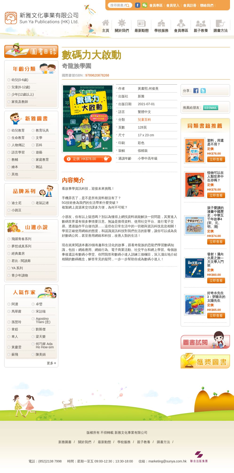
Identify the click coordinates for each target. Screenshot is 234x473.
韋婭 (15, 329)
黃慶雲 (16, 347)
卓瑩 (39, 304)
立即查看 (216, 159)
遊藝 (39, 152)
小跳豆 (16, 210)
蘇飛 (15, 354)
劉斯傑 (41, 329)
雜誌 (39, 167)
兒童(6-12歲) (22, 87)
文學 (39, 138)
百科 (39, 145)
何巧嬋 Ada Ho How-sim (45, 345)
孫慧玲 (16, 322)
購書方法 (163, 442)
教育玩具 (42, 130)
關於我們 (84, 442)
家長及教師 (20, 102)
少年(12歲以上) (23, 94)
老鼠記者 (42, 203)
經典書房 (18, 253)
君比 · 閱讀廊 (21, 261)
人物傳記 (18, 145)
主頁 (105, 30)
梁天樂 (41, 336)
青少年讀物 (20, 275)
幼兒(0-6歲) (20, 80)
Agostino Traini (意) (43, 320)
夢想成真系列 (21, 246)
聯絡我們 (206, 5)
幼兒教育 (18, 130)
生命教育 (18, 138)
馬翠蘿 (16, 311)
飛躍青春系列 (21, 239)
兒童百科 (144, 119)
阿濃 (15, 304)
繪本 (15, 167)
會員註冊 (189, 5)
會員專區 (156, 5)
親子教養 (143, 442)
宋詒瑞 (41, 311)
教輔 (15, 159)
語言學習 (18, 152)
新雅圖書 (64, 442)
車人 (15, 336)
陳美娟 (41, 354)
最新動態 (104, 442)
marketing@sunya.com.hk (167, 461)
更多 (50, 363)
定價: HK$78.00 (84, 159)
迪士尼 (16, 203)
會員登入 (172, 5)
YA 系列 (17, 268)
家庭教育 (42, 159)
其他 (15, 174)
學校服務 (161, 30)
